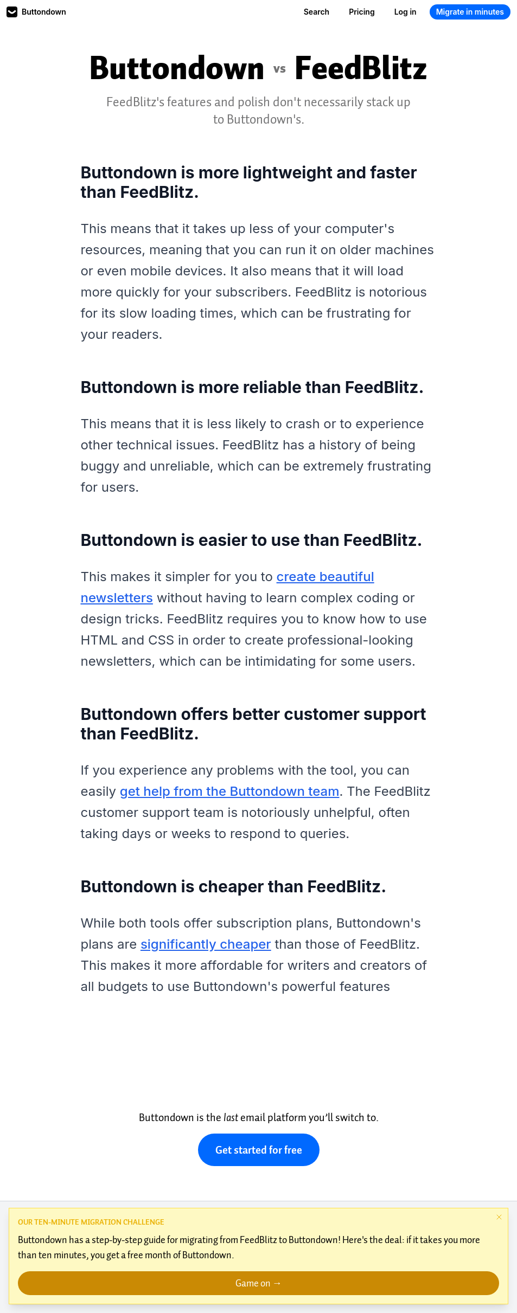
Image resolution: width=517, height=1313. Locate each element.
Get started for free (258, 1150)
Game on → (258, 1283)
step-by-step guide (128, 1240)
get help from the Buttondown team (230, 791)
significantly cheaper (206, 944)
